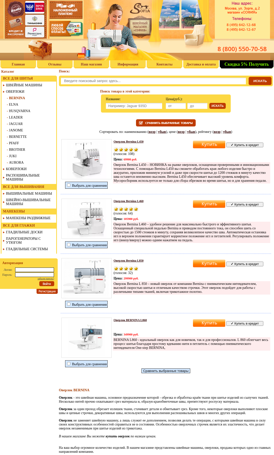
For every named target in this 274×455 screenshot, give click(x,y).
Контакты (164, 64)
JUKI (12, 156)
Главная (18, 64)
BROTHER (17, 150)
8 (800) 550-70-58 (242, 49)
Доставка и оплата (201, 64)
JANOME (16, 130)
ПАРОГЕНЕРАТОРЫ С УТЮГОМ (23, 240)
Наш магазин (91, 64)
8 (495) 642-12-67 (241, 29)
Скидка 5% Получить (247, 64)
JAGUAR (16, 124)
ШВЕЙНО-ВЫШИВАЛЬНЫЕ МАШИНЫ (28, 202)
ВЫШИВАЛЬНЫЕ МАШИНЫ (29, 193)
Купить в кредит (245, 145)
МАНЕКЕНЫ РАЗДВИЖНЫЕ (28, 218)
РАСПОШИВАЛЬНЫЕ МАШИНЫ (23, 177)
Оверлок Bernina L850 (129, 260)
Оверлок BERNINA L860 (130, 320)
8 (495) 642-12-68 (241, 24)
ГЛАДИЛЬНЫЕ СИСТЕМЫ (27, 249)
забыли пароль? (46, 278)
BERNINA (17, 98)
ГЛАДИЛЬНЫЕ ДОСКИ (24, 232)
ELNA (13, 104)
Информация (128, 64)
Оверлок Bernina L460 (129, 201)
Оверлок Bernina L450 (129, 141)
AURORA (16, 162)
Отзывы (54, 64)
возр (152, 132)
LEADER (16, 117)
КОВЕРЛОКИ (16, 169)
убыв (162, 132)
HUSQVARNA (19, 111)
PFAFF (14, 143)
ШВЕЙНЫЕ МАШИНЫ (24, 85)
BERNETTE (18, 137)
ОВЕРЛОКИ (15, 91)
